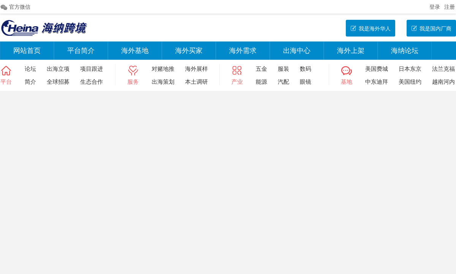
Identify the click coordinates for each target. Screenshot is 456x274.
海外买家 (189, 50)
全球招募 (58, 81)
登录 (434, 7)
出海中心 (296, 50)
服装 (283, 68)
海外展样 (196, 68)
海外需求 (242, 50)
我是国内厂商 (431, 28)
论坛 (30, 68)
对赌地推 (163, 68)
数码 (305, 68)
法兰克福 (443, 68)
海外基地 (135, 50)
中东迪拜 (376, 81)
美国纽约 (410, 81)
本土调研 (196, 81)
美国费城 (376, 68)
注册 (449, 7)
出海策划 (163, 81)
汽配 (283, 81)
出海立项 (58, 68)
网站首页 (27, 50)
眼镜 (305, 81)
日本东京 (410, 68)
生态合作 (91, 81)
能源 (261, 81)
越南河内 (443, 81)
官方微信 (15, 7)
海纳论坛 (404, 50)
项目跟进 (91, 68)
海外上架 (350, 50)
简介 (30, 81)
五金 (261, 68)
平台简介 (81, 50)
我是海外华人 (370, 28)
